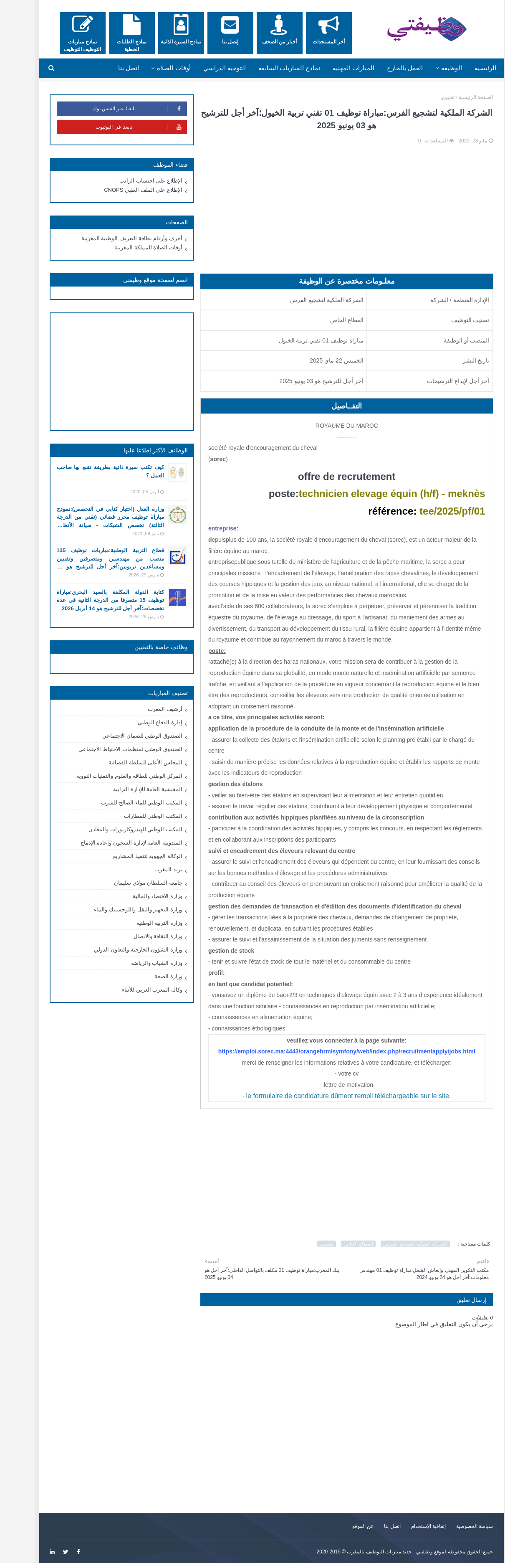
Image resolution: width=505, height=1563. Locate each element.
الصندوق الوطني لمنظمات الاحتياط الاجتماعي (111, 749)
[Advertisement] (328, 215)
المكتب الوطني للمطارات (134, 816)
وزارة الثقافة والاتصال (139, 936)
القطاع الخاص (339, 1244)
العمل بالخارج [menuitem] (386, 67)
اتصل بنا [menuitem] (109, 67)
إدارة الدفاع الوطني (141, 722)
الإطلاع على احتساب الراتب (132, 181)
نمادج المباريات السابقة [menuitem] (270, 67)
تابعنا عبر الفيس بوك (121, 109)
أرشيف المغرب (146, 709)
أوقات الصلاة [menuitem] (155, 67)
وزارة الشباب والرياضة (138, 963)
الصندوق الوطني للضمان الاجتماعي (123, 736)
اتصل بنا (373, 1526)
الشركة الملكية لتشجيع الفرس (396, 1244)
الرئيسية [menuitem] (466, 67)
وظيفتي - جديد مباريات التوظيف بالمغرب (371, 1552)
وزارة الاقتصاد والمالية (139, 896)
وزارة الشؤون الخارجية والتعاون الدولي (119, 949)
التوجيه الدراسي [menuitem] (205, 67)
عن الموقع (344, 1526)
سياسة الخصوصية (455, 1526)
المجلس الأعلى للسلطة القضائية (127, 762)
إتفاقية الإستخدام (409, 1526)
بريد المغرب (150, 869)
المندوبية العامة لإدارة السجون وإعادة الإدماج (113, 843)
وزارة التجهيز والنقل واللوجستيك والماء (119, 909)
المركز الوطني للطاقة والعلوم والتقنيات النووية (111, 776)
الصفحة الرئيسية (457, 97)
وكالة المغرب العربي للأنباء (133, 990)
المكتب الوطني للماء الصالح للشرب (122, 802)
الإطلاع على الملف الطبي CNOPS (124, 190)
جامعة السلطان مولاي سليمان (129, 883)
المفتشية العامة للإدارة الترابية (129, 789)
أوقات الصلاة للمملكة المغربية (130, 247)
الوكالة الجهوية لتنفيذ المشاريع (129, 856)
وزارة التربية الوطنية (141, 923)
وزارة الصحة (150, 976)
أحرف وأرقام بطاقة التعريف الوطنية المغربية (113, 238)
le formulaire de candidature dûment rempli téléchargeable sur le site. (329, 1095)
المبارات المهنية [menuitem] (335, 67)
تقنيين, (429, 97)
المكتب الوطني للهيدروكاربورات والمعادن (117, 829)
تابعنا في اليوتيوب (122, 127)
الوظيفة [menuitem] (432, 67)
